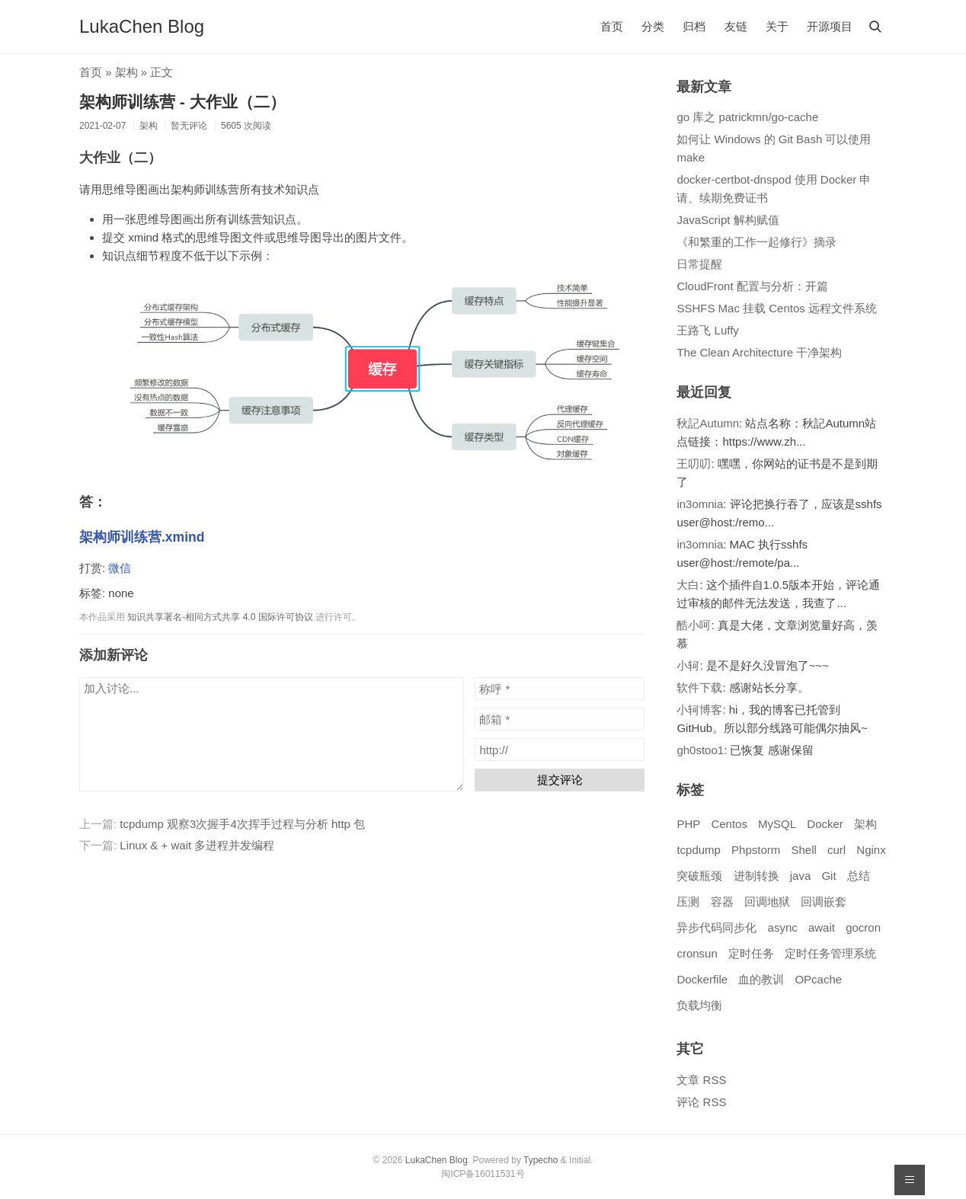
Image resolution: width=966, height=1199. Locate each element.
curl (836, 849)
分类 (652, 26)
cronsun (697, 953)
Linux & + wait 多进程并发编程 (197, 845)
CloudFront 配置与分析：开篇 (752, 286)
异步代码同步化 (716, 927)
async (783, 927)
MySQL (777, 823)
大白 (688, 584)
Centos (729, 823)
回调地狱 (767, 901)
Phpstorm (755, 849)
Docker (825, 823)
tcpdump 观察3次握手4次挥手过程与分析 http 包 (242, 823)
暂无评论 (189, 125)
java (800, 875)
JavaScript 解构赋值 (728, 219)
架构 (126, 72)
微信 (119, 567)
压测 (688, 901)
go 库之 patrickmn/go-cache (747, 116)
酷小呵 (694, 625)
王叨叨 (694, 463)
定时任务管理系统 (830, 953)
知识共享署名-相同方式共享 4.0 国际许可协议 (219, 617)
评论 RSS (701, 1101)
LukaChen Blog (141, 26)
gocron (863, 927)
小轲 (688, 665)
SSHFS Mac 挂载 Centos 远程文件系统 (777, 308)
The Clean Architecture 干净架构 (759, 352)
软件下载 (699, 687)
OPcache (818, 979)
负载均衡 (699, 1005)
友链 (735, 26)
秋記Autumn (708, 423)
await (821, 927)
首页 (611, 26)
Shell (803, 849)
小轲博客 (699, 709)
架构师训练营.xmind (142, 537)
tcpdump (699, 849)
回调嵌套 (823, 901)
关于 (777, 26)
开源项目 (829, 26)
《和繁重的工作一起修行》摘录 (756, 241)
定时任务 (751, 953)
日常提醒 (699, 263)
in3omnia (700, 503)
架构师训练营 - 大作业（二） (182, 101)
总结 (858, 875)
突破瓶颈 (699, 875)
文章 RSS (701, 1079)
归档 (694, 26)
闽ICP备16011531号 (482, 1174)
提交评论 (560, 779)
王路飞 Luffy (707, 330)
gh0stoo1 (700, 749)
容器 (722, 901)
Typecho (540, 1160)
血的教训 (761, 979)
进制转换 (756, 875)
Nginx (870, 849)
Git (828, 875)
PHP (688, 823)
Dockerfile (702, 979)
